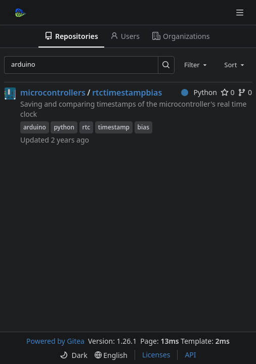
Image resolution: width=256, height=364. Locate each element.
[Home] (19, 13)
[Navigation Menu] (241, 12)
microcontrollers (53, 92)
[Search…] (166, 65)
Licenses (156, 354)
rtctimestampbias (127, 92)
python (64, 127)
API (190, 354)
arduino (34, 127)
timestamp (114, 127)
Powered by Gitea (55, 341)
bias (143, 127)
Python (199, 92)
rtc (86, 127)
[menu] (73, 355)
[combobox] (196, 64)
